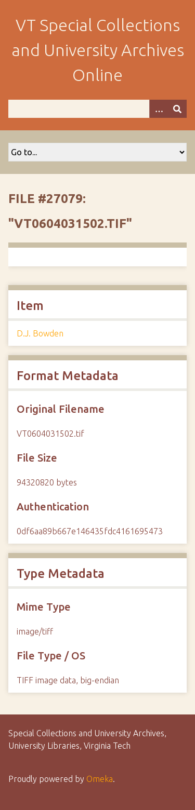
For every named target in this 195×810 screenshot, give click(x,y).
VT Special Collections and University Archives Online (97, 50)
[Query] (97, 109)
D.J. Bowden (40, 333)
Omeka (99, 779)
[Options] (158, 109)
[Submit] (177, 109)
